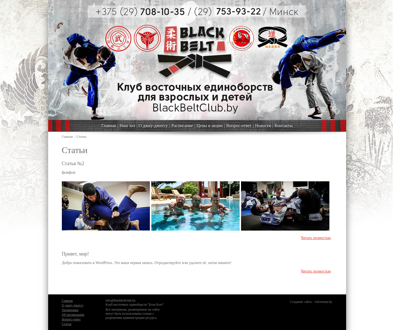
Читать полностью (316, 238)
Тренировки (70, 310)
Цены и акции (210, 125)
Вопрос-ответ (238, 125)
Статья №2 (73, 163)
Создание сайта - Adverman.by (311, 302)
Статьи (66, 324)
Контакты (284, 125)
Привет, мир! (75, 254)
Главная (108, 125)
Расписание (182, 125)
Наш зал (127, 125)
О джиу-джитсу (153, 125)
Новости (263, 125)
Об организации (73, 315)
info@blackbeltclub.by (121, 300)
